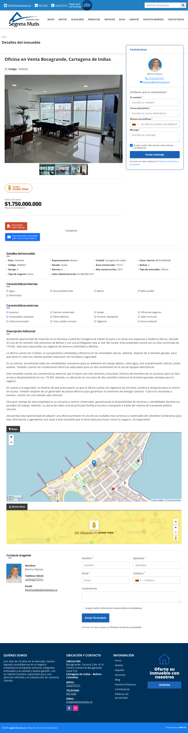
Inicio (50, 19)
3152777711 (61, 5)
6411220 (43, 5)
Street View (19, 188)
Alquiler (119, 670)
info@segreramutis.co (19, 5)
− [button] (11, 442)
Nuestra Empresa (153, 19)
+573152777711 (156, 78)
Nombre (87, 558)
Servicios (109, 19)
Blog (122, 19)
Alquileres (77, 19)
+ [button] (11, 437)
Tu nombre (136, 97)
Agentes (134, 19)
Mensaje (135, 129)
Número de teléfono (141, 118)
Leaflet (154, 500)
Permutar (94, 19)
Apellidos (139, 558)
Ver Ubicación (84, 533)
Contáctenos (176, 19)
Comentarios (89, 588)
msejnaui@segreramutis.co (156, 82)
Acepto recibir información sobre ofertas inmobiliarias (113, 608)
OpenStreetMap (174, 500)
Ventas (62, 19)
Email (86, 573)
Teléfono (139, 573)
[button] (119, 77)
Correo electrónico (140, 108)
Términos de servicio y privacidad (125, 627)
